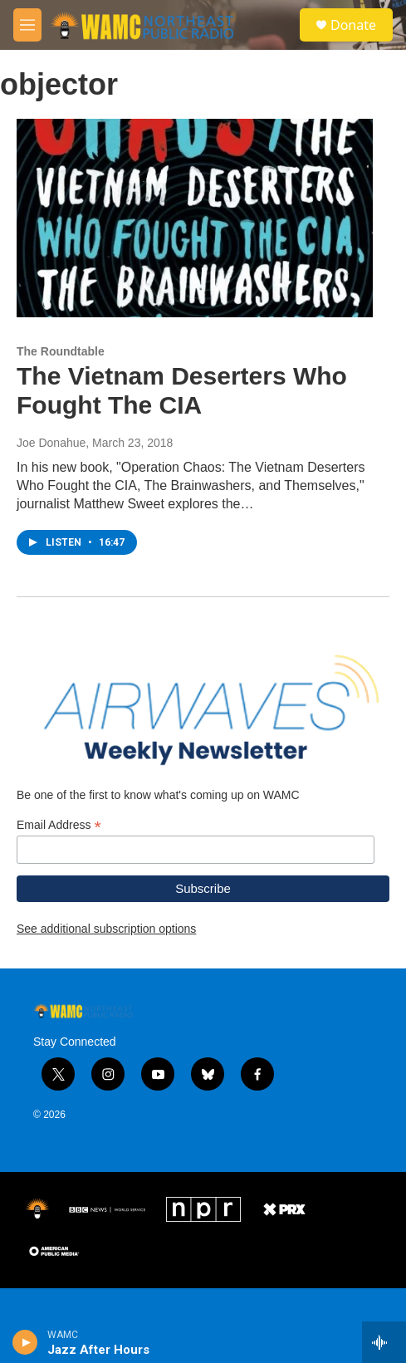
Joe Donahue (51, 459)
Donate (353, 24)
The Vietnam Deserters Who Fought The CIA (182, 407)
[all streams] (384, 1342)
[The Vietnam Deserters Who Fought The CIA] (195, 234)
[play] (25, 1342)
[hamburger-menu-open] (27, 25)
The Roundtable (61, 368)
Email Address (59, 858)
